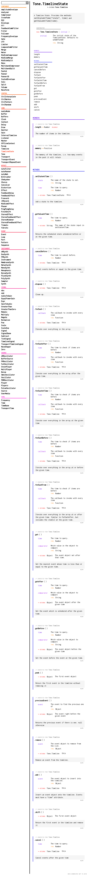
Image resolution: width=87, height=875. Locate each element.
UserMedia (5, 394)
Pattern (4, 242)
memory (37, 57)
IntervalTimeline (9, 135)
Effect (4, 190)
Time (3, 403)
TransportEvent (8, 159)
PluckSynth (6, 276)
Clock (3, 119)
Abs (2, 290)
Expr (3, 301)
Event (3, 234)
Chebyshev (5, 180)
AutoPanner (6, 171)
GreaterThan (6, 307)
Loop (3, 237)
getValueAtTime (41, 67)
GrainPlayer (6, 367)
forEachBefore (40, 83)
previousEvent (40, 99)
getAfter (38, 91)
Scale (3, 325)
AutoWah (4, 174)
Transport (5, 157)
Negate (4, 317)
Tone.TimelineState (55, 195)
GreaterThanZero (8, 309)
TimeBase (5, 406)
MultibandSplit (8, 68)
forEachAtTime (40, 80)
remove (37, 101)
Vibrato (4, 228)
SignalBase (6, 333)
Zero (3, 349)
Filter (4, 31)
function (59, 317)
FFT (2, 26)
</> (81, 136)
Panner (4, 74)
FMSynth (4, 257)
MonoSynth (5, 268)
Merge (3, 50)
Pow (2, 323)
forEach (37, 75)
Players (4, 385)
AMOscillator (7, 356)
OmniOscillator (8, 375)
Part (3, 240)
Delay (3, 125)
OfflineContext (8, 143)
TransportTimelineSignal (12, 344)
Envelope (5, 23)
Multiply (5, 315)
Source (4, 391)
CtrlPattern (6, 102)
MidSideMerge (7, 58)
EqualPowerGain (8, 299)
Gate (3, 39)
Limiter (4, 44)
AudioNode (5, 111)
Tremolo (4, 225)
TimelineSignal (8, 341)
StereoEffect (7, 214)
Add (2, 293)
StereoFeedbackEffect (11, 217)
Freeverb (5, 198)
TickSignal (6, 339)
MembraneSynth (7, 262)
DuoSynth (5, 254)
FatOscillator (7, 364)
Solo (3, 82)
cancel (37, 110)
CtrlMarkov (6, 99)
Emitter (4, 130)
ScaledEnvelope (8, 79)
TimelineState (7, 151)
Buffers (4, 117)
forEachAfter (40, 77)
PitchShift (6, 212)
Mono (3, 63)
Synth (3, 284)
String (58, 183)
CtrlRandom (6, 105)
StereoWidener (7, 220)
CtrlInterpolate (8, 97)
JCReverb (5, 201)
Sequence (5, 245)
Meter (3, 52)
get (35, 88)
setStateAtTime (41, 64)
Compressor (6, 15)
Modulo (4, 312)
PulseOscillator (8, 388)
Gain (3, 133)
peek (36, 96)
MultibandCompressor (10, 66)
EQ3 (2, 20)
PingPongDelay (7, 209)
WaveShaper (6, 347)
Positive (49, 148)
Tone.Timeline (61, 7)
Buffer (4, 114)
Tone (3, 154)
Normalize (5, 320)
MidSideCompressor (9, 55)
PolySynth (5, 278)
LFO (2, 42)
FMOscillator (7, 361)
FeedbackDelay (7, 193)
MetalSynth (6, 265)
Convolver (5, 185)
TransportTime (7, 408)
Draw (3, 127)
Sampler (4, 281)
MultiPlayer (6, 369)
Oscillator (6, 377)
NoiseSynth (6, 273)
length (37, 54)
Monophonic (6, 270)
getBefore (38, 93)
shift (36, 107)
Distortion (6, 188)
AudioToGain (6, 296)
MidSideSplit (7, 60)
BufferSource (7, 359)
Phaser (4, 206)
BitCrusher (6, 177)
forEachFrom (39, 85)
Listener (5, 138)
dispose (37, 72)
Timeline (5, 149)
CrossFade (5, 18)
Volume (4, 87)
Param (3, 146)
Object (50, 555)
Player (4, 383)
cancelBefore (40, 69)
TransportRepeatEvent (11, 162)
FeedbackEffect (8, 196)
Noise (3, 372)
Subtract (5, 336)
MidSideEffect (7, 204)
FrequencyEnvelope (9, 36)
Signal (4, 331)
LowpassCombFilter (9, 47)
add (35, 104)
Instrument (6, 260)
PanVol (4, 71)
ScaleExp (5, 328)
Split (3, 85)
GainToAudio (6, 304)
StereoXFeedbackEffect (11, 222)
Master (4, 141)
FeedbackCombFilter (10, 28)
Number (58, 190)
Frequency (5, 400)
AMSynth (4, 252)
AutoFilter (6, 169)
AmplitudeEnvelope (9, 10)
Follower (5, 34)
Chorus (4, 182)
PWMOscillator (7, 380)
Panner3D (5, 77)
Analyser (5, 12)
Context (4, 122)
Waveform (5, 90)
